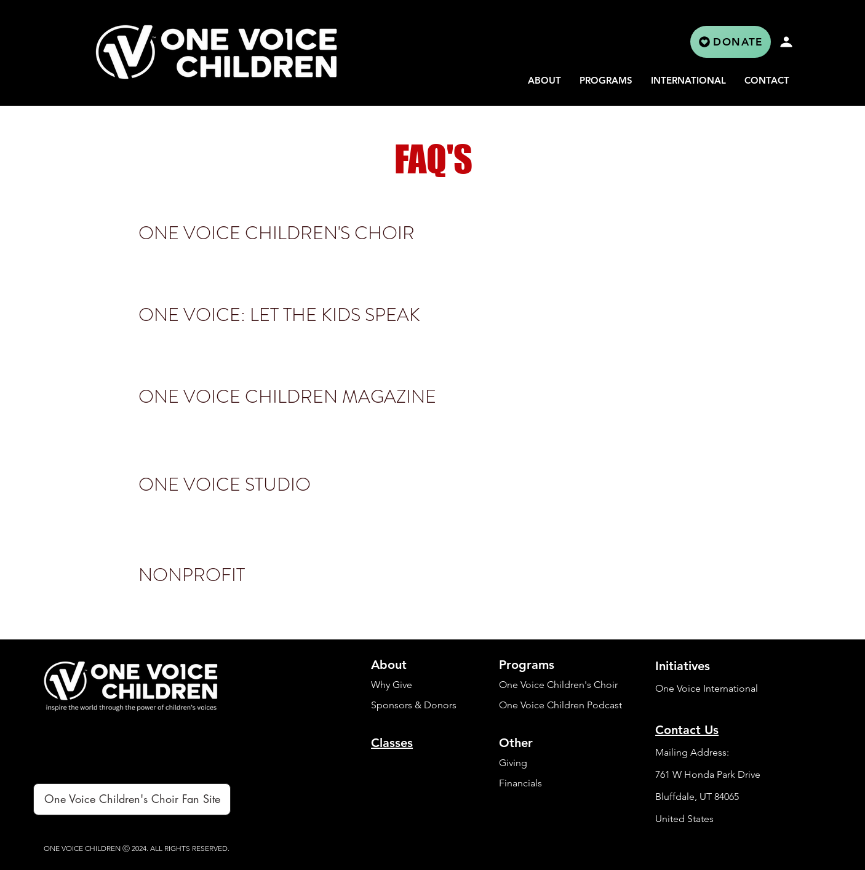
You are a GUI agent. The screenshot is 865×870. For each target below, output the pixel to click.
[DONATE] (730, 42)
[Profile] (786, 42)
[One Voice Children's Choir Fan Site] (132, 799)
